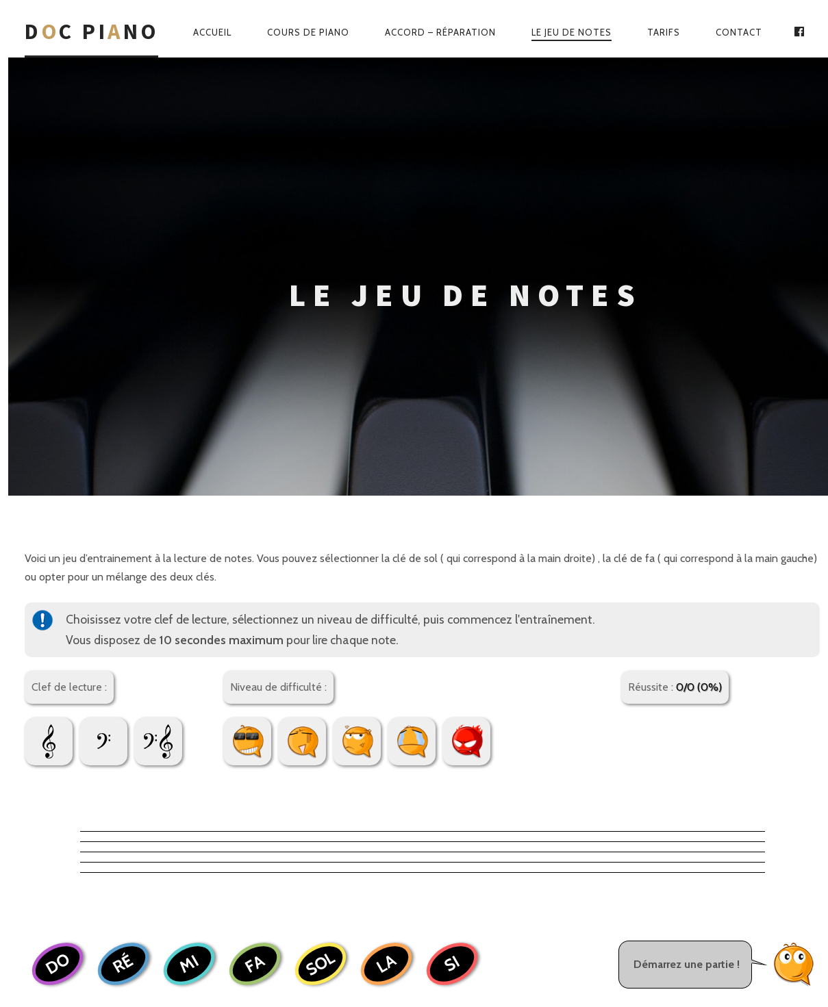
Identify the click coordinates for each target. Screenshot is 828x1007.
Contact (739, 32)
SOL (320, 706)
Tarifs (663, 32)
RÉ (123, 706)
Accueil (212, 32)
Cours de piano (308, 32)
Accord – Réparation (440, 32)
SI (451, 706)
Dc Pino (91, 31)
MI (189, 706)
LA (386, 706)
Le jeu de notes (571, 32)
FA (255, 706)
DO (57, 706)
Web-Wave (454, 946)
